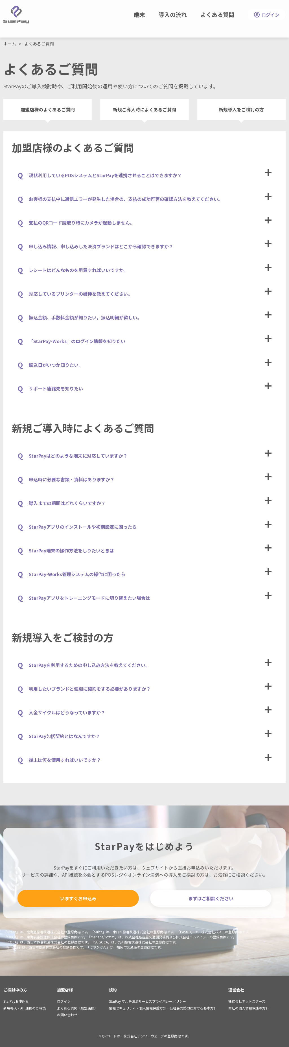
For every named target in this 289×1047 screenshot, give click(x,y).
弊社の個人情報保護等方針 (248, 1008)
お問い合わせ (67, 1014)
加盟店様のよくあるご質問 (48, 109)
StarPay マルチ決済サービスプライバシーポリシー (147, 1001)
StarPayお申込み (16, 1001)
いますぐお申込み (78, 898)
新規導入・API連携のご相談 (24, 1008)
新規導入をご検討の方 (241, 109)
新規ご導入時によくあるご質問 (144, 109)
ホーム (9, 44)
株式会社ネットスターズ (246, 1001)
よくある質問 (217, 14)
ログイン (266, 14)
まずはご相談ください (210, 898)
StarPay (16, 14)
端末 (139, 14)
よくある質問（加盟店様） (77, 1008)
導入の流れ (173, 14)
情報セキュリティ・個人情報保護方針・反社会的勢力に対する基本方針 (163, 1008)
